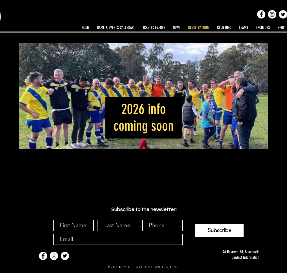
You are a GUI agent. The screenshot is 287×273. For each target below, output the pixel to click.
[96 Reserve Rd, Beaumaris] (235, 252)
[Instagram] (272, 14)
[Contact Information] (235, 257)
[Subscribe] (219, 230)
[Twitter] (65, 256)
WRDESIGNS (167, 267)
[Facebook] (261, 14)
